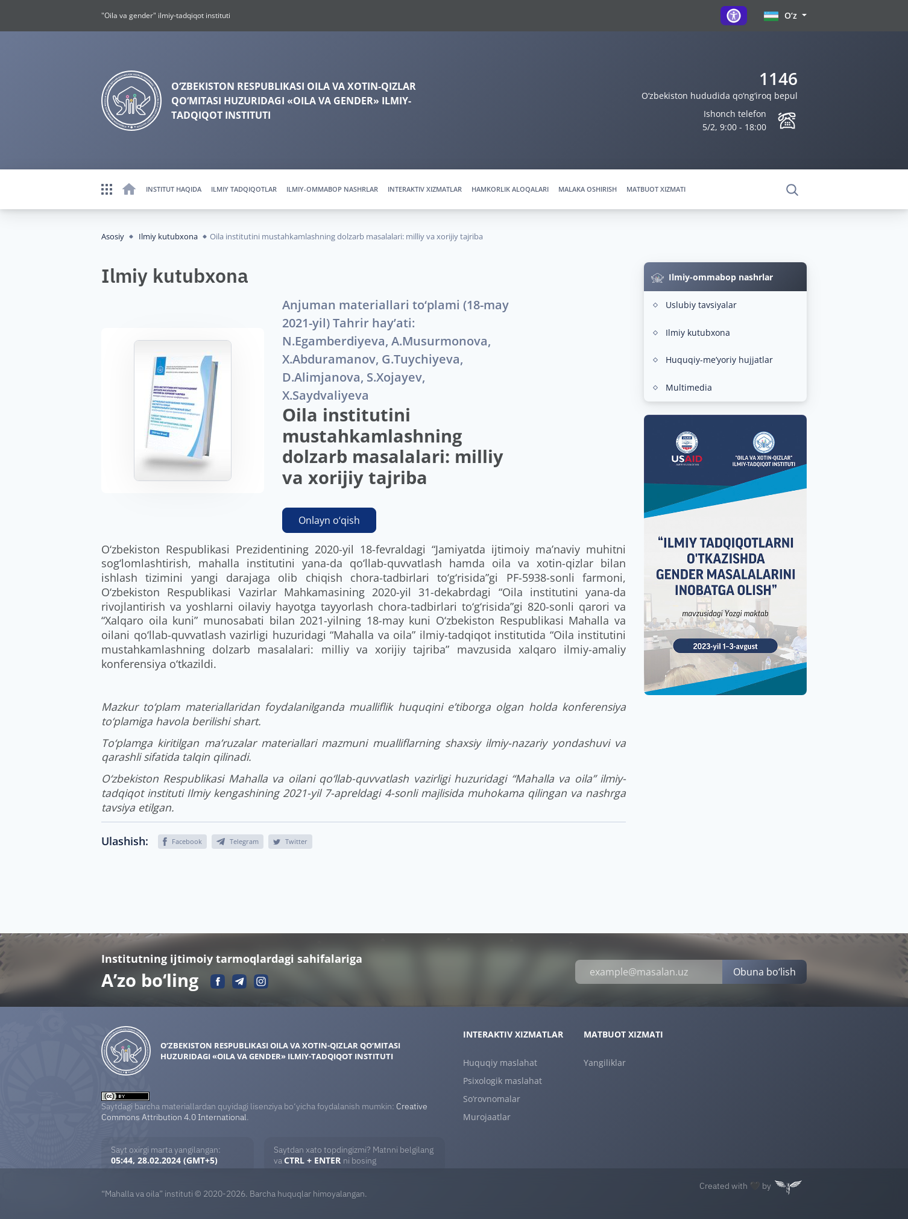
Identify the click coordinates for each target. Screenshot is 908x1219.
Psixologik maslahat (502, 1081)
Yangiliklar (605, 1062)
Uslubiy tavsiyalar (701, 304)
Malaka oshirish (587, 189)
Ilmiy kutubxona (168, 236)
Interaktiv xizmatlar (425, 189)
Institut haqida (173, 189)
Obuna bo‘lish (764, 971)
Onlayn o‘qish (329, 520)
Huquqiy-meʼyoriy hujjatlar (719, 359)
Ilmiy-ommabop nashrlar (332, 189)
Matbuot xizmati (656, 189)
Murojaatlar (487, 1117)
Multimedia (689, 387)
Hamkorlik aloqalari (510, 189)
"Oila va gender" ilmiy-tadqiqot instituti (165, 15)
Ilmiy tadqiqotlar (244, 189)
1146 (778, 78)
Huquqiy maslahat (500, 1062)
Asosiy (112, 236)
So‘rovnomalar (491, 1099)
